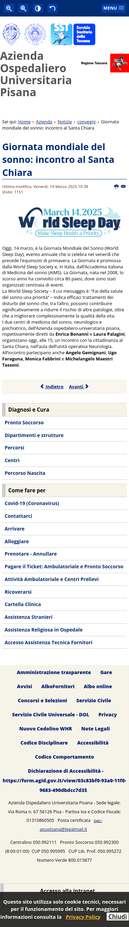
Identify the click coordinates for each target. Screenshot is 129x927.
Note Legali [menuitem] (95, 728)
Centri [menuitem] (11, 460)
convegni (86, 122)
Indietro (52, 386)
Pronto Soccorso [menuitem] (23, 422)
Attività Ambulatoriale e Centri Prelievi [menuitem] (51, 579)
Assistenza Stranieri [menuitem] (28, 617)
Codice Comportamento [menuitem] (64, 756)
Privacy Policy (83, 916)
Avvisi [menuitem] (24, 686)
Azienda (44, 122)
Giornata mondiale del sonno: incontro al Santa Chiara (58, 159)
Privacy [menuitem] (107, 714)
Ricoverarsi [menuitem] (17, 592)
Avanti (79, 386)
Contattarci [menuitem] (18, 516)
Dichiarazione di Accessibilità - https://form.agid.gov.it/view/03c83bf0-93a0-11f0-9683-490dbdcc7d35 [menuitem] (64, 780)
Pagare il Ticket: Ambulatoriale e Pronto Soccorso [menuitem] (63, 566)
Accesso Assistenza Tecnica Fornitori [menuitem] (48, 642)
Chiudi (117, 916)
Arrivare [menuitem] (14, 528)
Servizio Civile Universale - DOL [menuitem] (50, 714)
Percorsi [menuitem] (14, 447)
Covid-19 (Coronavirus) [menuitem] (31, 503)
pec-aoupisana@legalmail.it (71, 824)
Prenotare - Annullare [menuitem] (30, 553)
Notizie (65, 122)
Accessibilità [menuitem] (92, 742)
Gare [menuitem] (106, 672)
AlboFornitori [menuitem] (58, 686)
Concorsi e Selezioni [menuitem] (42, 700)
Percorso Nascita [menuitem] (24, 473)
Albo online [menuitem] (98, 686)
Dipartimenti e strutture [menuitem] (33, 435)
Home (24, 122)
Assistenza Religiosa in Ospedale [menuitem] (43, 629)
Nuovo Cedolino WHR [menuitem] (45, 728)
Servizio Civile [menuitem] (93, 700)
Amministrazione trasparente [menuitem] (54, 672)
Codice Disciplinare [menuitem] (44, 742)
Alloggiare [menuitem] (16, 541)
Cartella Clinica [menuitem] (22, 604)
